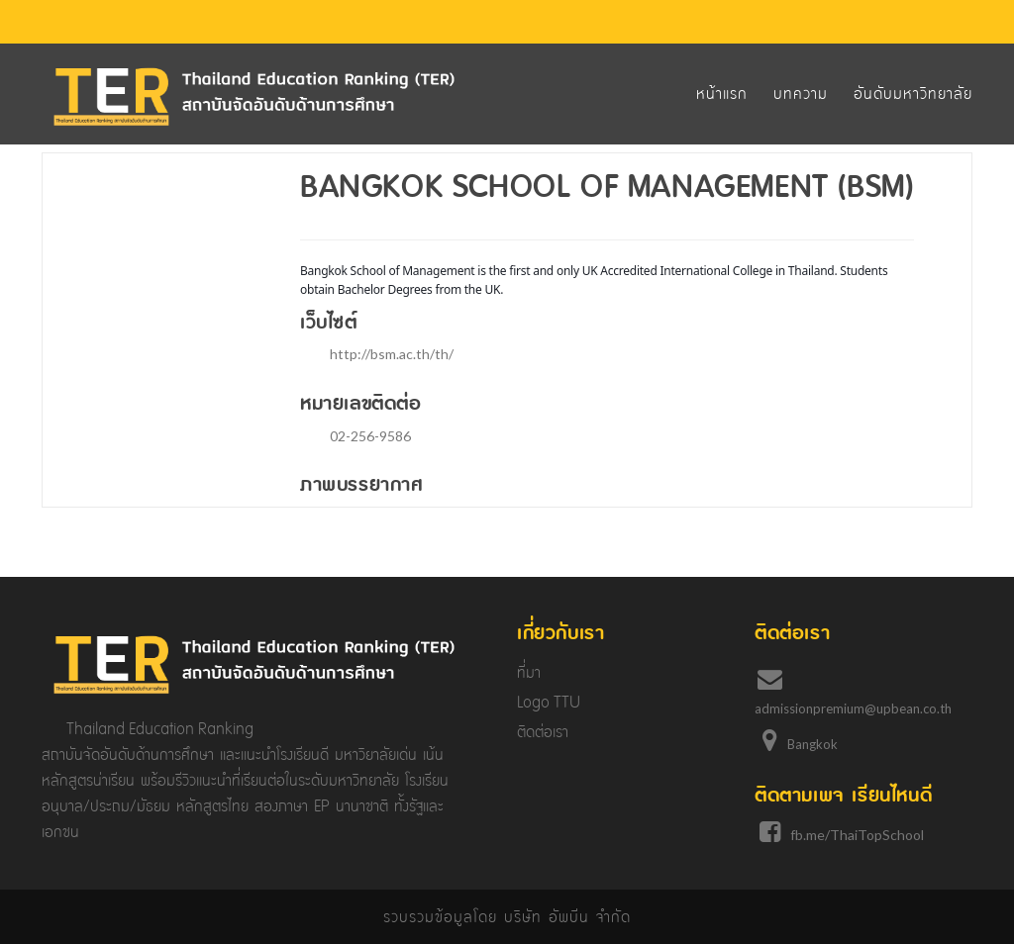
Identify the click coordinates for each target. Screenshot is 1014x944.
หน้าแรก (722, 93)
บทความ (800, 93)
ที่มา (529, 672)
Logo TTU (548, 702)
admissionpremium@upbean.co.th (853, 708)
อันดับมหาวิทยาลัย (913, 93)
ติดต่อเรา (542, 731)
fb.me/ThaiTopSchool (857, 834)
